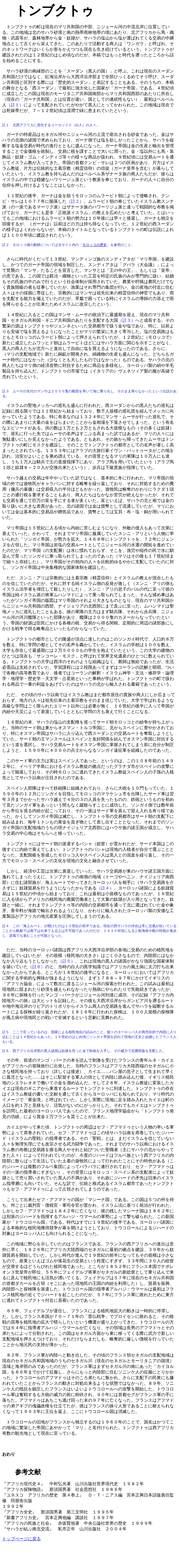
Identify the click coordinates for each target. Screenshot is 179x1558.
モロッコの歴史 (94, 245)
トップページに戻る (21, 1539)
